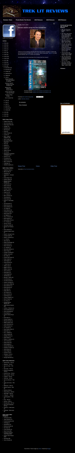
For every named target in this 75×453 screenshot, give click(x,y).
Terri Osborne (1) (7, 292)
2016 (5, 62)
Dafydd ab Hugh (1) (8, 170)
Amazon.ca (41, 90)
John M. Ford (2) (7, 223)
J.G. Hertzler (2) (7, 247)
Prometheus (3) (7, 158)
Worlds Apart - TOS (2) (9, 362)
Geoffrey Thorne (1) (8, 335)
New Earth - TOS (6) (8, 368)
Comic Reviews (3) (8, 429)
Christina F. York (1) (8, 354)
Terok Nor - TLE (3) (8, 378)
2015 (5, 64)
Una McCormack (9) (8, 280)
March (6, 106)
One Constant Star (9, 97)
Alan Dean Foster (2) (8, 225)
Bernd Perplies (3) (8, 299)
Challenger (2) (7, 163)
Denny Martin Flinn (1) (9, 220)
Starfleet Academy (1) (8, 164)
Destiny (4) (6, 145)
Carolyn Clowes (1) (8, 189)
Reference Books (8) (8, 426)
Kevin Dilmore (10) (8, 210)
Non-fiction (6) (7, 427)
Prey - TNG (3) (7, 399)
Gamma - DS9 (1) (8, 401)
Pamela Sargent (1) (8, 319)
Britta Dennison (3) (8, 205)
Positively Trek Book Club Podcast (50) (8, 433)
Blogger (49, 448)
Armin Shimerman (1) (8, 324)
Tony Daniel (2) (7, 197)
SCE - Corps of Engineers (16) (7, 137)
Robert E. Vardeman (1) (9, 339)
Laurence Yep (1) (7, 352)
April (6, 104)
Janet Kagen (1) (7, 260)
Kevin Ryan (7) (7, 317)
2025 (5, 45)
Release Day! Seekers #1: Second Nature (9, 88)
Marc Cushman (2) (8, 195)
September (7, 73)
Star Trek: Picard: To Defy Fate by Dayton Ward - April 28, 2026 (66, 41)
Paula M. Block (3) (8, 179)
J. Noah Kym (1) (7, 264)
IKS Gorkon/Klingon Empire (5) (8, 141)
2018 (5, 58)
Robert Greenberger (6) (9, 242)
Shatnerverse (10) (8, 159)
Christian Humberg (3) (8, 252)
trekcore (27, 98)
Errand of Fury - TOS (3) (9, 373)
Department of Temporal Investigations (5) (9, 154)
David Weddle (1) (7, 344)
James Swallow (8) (8, 334)
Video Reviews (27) (8, 419)
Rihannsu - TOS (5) (8, 364)
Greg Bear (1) (7, 173)
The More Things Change (8, 95)
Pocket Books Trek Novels (23, 20)
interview (23, 98)
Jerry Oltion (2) (7, 289)
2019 (5, 56)
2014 (5, 66)
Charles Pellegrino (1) (8, 297)
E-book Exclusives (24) (9, 421)
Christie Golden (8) (8, 235)
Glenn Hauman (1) (8, 245)
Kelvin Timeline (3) (8, 133)
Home (38, 166)
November (7, 69)
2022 (5, 50)
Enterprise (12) (7, 128)
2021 (5, 52)
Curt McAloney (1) (8, 279)
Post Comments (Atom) (29, 169)
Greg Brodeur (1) (7, 183)
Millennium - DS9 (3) (8, 385)
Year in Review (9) (8, 440)
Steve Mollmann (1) (8, 285)
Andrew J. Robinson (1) (9, 308)
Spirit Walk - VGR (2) (8, 393)
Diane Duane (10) (8, 213)
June (6, 100)
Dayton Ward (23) (7, 342)
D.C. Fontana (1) (7, 221)
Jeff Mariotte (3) (7, 275)
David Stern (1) (7, 330)
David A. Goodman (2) (9, 237)
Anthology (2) (7, 422)
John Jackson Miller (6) (9, 284)
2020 (5, 54)
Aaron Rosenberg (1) (8, 311)
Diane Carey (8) (7, 185)
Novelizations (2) (7, 424)
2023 (5, 48)
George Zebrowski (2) (8, 357)
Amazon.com (35, 90)
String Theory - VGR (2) (9, 391)
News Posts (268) (8, 431)
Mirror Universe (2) (8, 161)
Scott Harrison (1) (7, 244)
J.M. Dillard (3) (7, 208)
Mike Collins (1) (7, 190)
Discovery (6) (7, 129)
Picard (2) (6, 131)
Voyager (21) (6, 126)
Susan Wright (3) (7, 350)
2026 (5, 43)
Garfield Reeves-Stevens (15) (7, 303)
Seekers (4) (6, 148)
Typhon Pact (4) (7, 150)
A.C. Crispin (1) (7, 193)
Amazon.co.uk (48, 90)
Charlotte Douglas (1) (8, 211)
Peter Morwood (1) (8, 287)
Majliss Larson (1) (8, 267)
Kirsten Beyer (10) (8, 177)
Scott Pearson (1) (7, 295)
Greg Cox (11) (7, 192)
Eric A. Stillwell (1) (8, 332)
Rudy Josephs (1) (7, 259)
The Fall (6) (6, 152)
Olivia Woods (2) (7, 349)
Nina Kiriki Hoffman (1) (9, 249)
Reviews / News (7, 20)
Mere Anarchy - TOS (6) (9, 375)
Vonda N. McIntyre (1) (8, 282)
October (7, 71)
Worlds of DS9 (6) (8, 390)
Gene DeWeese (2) (8, 206)
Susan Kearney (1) (8, 262)
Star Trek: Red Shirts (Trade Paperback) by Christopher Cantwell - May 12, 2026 (66, 58)
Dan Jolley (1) (7, 255)
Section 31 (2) (7, 156)
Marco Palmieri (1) (8, 294)
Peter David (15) (7, 198)
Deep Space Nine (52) (9, 124)
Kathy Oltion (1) (7, 290)
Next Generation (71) (8, 123)
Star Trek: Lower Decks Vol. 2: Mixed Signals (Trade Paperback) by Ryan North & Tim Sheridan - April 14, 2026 (67, 36)
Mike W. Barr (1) (7, 171)
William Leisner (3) (8, 269)
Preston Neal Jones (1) (9, 257)
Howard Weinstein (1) (8, 345)
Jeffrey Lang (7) (7, 265)
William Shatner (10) (8, 322)
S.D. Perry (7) (7, 300)
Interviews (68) (7, 438)
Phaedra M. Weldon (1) (9, 347)
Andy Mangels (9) (7, 274)
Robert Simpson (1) (8, 326)
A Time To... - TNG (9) (8, 395)
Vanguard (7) (6, 147)
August (7, 75)
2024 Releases (38, 20)
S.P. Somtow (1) (7, 327)
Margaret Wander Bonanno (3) (7, 182)
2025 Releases (50, 20)
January (7, 109)
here (28, 54)
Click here (51, 53)
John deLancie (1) (8, 203)
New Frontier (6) (7, 139)
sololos (39, 448)
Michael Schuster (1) (8, 320)
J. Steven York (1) (8, 355)
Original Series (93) (8, 121)
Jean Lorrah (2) (7, 270)
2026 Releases (62, 20)
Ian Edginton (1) (7, 215)
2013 (5, 112)
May (6, 102)
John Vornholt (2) (7, 340)
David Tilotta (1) (7, 337)
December (7, 67)
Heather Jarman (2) (8, 254)
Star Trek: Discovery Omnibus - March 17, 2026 (66, 30)
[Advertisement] (37, 152)
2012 (5, 114)
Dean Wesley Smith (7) (9, 329)
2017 (5, 60)
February (7, 107)
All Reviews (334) (7, 417)
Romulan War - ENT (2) (9, 403)
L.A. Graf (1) (6, 239)
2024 (5, 46)
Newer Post (21, 166)
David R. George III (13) (9, 234)
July (6, 77)
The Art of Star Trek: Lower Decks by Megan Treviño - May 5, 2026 (67, 53)
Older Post (54, 166)
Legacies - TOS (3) (8, 376)
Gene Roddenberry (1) (9, 309)
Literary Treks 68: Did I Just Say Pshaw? (9, 92)
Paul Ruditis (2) (7, 313)
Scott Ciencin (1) (7, 187)
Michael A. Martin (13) (8, 277)
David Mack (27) (7, 272)
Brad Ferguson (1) (8, 218)
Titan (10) (6, 143)
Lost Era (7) (6, 134)
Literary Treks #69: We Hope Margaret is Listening (9, 80)
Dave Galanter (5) (8, 229)
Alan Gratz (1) (7, 240)
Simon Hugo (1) (7, 250)
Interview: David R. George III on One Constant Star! (9, 84)
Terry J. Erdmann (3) (8, 216)
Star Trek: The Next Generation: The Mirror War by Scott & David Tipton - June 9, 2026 (66, 63)
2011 (5, 116)
